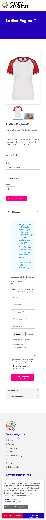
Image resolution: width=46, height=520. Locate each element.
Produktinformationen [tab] (23, 396)
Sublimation (12, 448)
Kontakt (10, 459)
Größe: (8, 163)
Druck (10, 440)
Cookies (10, 463)
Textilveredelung (14, 455)
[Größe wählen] (23, 167)
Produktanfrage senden (22, 377)
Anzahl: (8, 185)
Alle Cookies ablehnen (12, 516)
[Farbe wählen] (23, 178)
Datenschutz (13, 467)
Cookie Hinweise (11, 499)
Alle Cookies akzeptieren (33, 516)
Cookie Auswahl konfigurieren (15, 507)
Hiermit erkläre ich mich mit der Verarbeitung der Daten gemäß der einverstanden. (23, 364)
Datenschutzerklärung (21, 366)
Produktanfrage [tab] (23, 212)
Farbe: (8, 174)
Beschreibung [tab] (23, 390)
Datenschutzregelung (13, 502)
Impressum (12, 471)
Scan (9, 451)
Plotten (10, 444)
